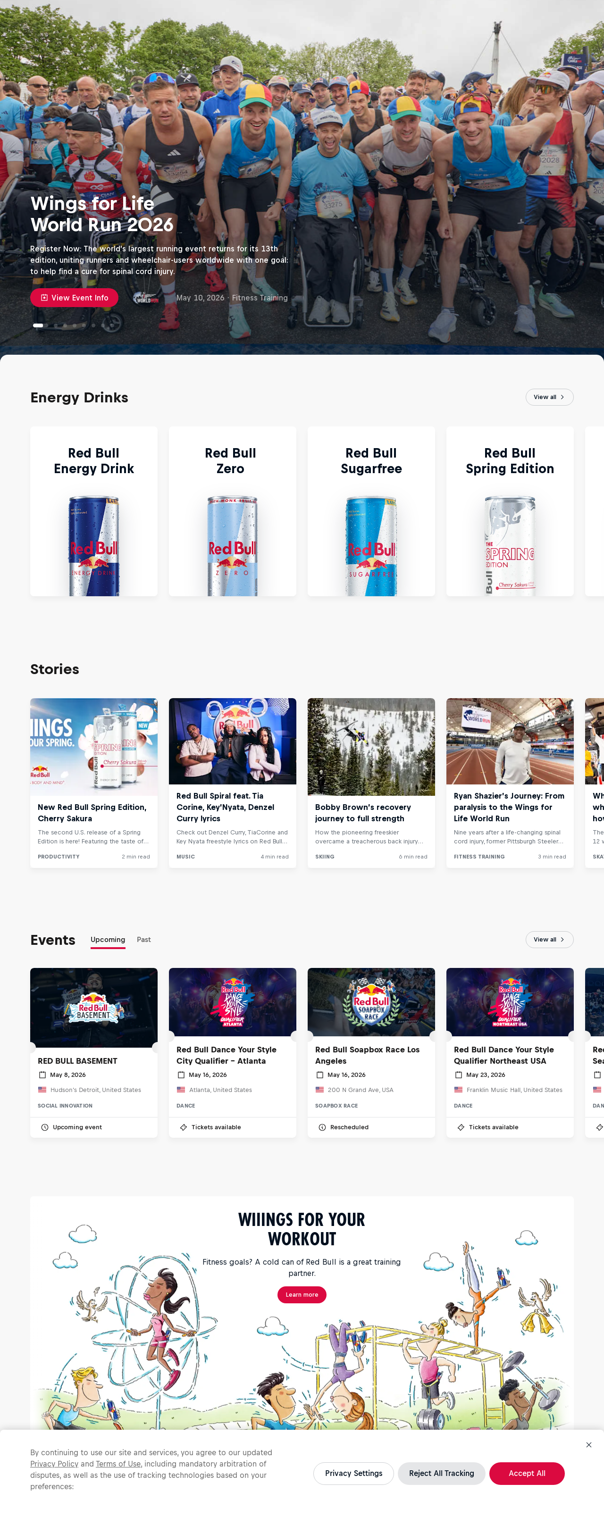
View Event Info (74, 297)
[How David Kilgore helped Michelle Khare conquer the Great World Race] (93, 325)
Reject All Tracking (441, 1473)
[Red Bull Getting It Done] (55, 325)
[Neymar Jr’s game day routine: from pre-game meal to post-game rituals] (74, 325)
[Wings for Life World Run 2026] (40, 325)
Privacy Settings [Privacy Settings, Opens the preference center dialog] (353, 1473)
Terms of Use (118, 1463)
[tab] (108, 941)
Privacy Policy (54, 1463)
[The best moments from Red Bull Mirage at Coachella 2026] (103, 325)
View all (550, 397)
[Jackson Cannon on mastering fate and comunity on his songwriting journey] (112, 325)
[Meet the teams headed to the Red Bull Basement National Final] (84, 325)
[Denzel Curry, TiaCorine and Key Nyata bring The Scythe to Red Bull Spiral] (65, 325)
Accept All (527, 1473)
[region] (302, 1473)
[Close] (588, 1444)
